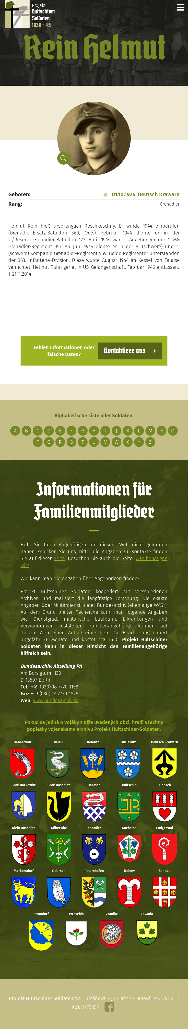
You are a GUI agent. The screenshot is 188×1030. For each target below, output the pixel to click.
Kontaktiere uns (124, 350)
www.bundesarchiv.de (56, 700)
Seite (58, 558)
